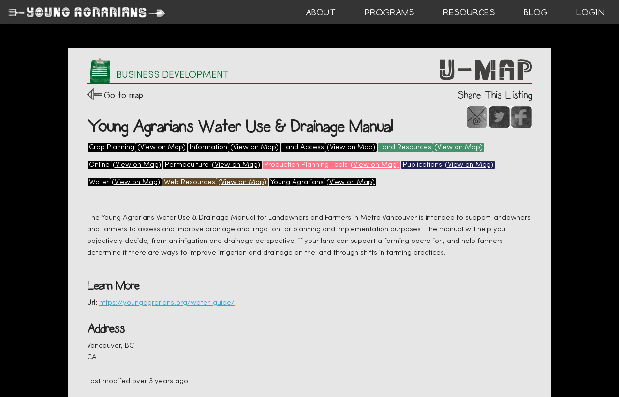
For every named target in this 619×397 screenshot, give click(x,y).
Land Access (303, 147)
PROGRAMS (389, 12)
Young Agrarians (297, 182)
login (590, 12)
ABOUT (321, 12)
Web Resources (189, 182)
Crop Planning (111, 147)
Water (99, 182)
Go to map (123, 94)
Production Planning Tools (306, 165)
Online (99, 165)
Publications (422, 165)
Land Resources (405, 147)
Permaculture (187, 165)
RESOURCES (469, 12)
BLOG (535, 12)
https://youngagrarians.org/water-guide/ (167, 303)
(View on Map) (161, 147)
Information (208, 147)
